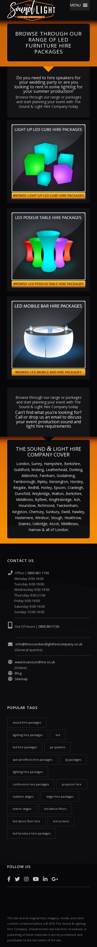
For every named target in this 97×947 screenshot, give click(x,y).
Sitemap (21, 679)
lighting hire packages (28, 735)
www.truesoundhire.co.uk (35, 662)
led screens (61, 821)
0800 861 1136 (38, 573)
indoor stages (22, 809)
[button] (75, 5)
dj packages (73, 759)
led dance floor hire (26, 821)
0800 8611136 (49, 626)
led (58, 735)
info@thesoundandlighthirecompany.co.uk (49, 644)
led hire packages (25, 747)
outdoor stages (23, 796)
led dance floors (55, 809)
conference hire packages (31, 784)
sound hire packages (27, 722)
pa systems (57, 747)
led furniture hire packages (31, 833)
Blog (18, 673)
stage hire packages (59, 796)
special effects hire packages (32, 759)
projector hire (71, 784)
